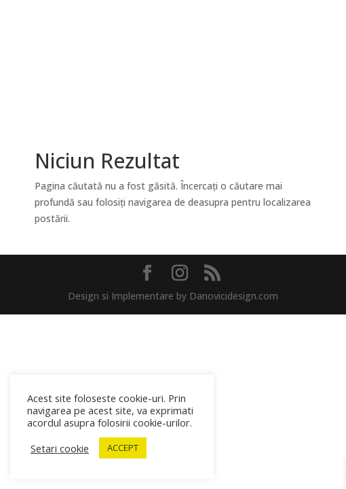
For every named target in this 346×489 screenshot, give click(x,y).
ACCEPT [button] (122, 447)
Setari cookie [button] (60, 448)
